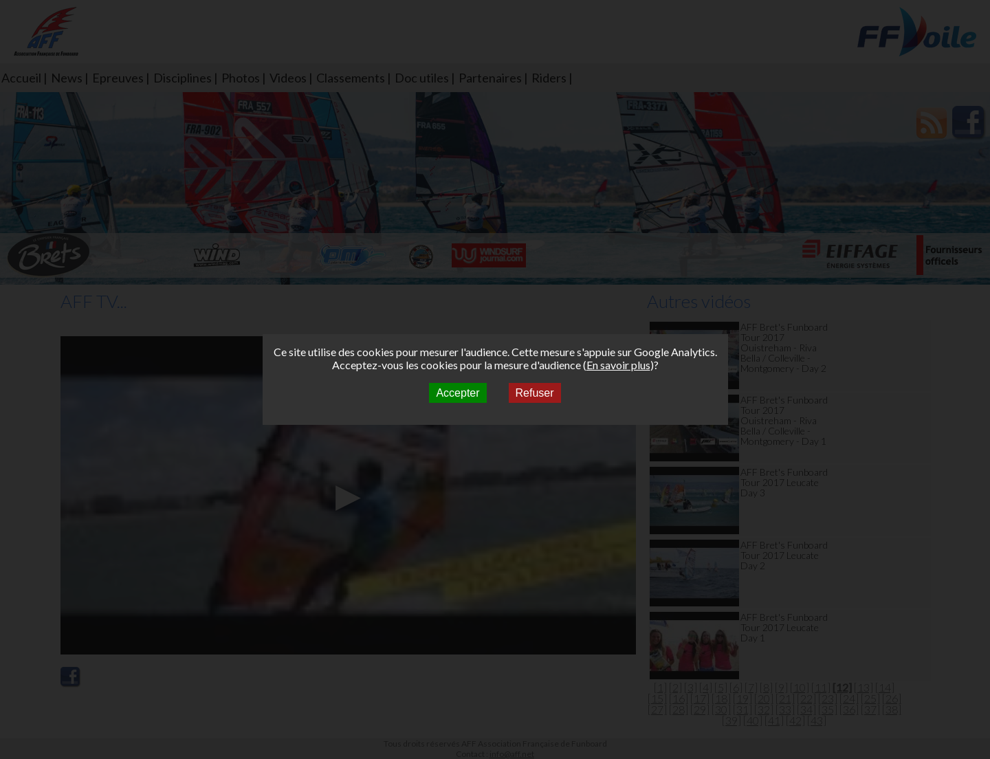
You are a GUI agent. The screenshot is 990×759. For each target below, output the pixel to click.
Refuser (535, 393)
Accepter (457, 393)
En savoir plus (618, 364)
